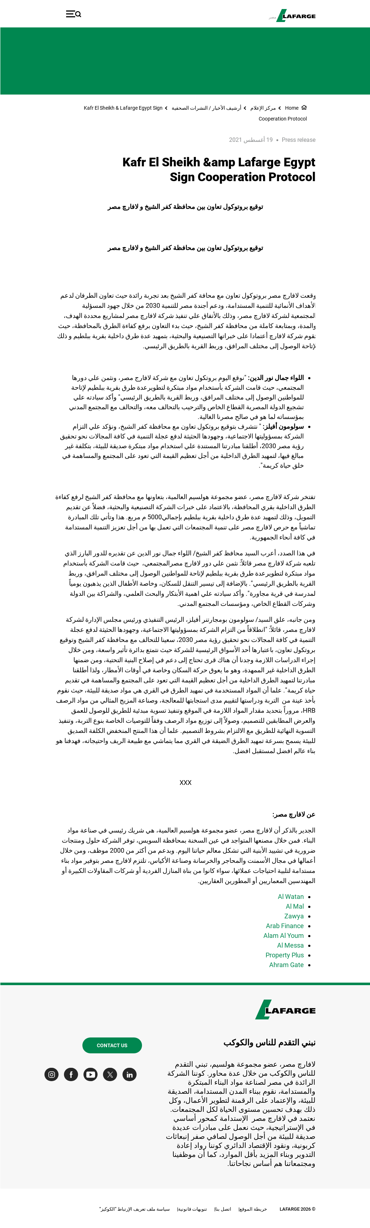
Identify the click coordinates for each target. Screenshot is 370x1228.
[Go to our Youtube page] (92, 1074)
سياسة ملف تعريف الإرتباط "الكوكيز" (134, 1209)
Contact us (111, 1045)
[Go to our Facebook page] (72, 1074)
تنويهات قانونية (192, 1209)
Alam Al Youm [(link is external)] (283, 935)
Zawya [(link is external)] (294, 916)
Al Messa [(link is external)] (290, 945)
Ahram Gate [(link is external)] (286, 965)
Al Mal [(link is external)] (294, 906)
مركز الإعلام (263, 108)
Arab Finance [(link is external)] (285, 926)
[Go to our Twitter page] (111, 1074)
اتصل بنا (223, 1209)
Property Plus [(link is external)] (284, 955)
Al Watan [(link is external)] (291, 896)
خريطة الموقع (253, 1209)
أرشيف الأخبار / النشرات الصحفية (206, 108)
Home (291, 108)
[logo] (295, 15)
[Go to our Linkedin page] (131, 1074)
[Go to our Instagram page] (53, 1074)
